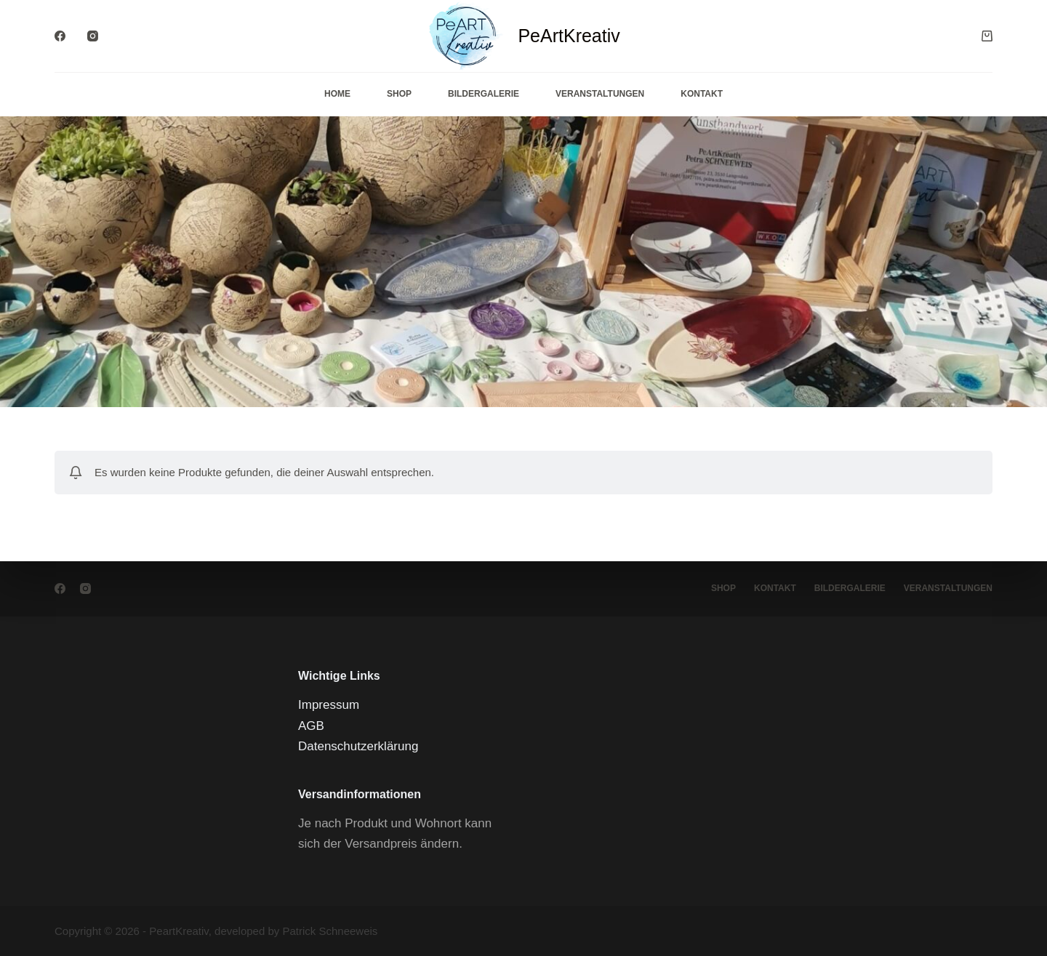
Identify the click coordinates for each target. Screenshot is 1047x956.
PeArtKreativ (568, 35)
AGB (311, 726)
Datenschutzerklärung (358, 746)
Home (337, 94)
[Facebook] (60, 36)
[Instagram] (92, 36)
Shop (399, 94)
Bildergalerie (483, 94)
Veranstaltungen (599, 94)
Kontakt (702, 94)
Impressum (328, 705)
